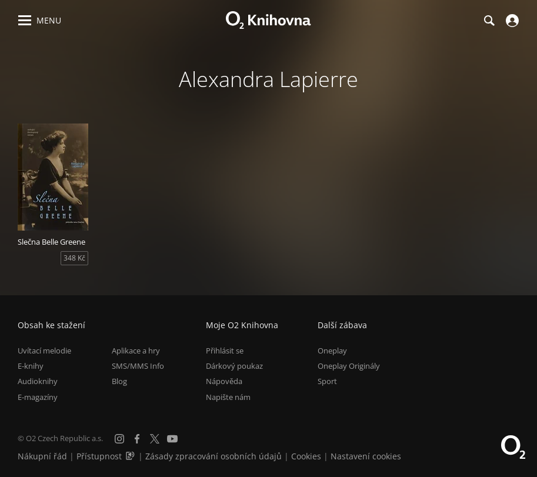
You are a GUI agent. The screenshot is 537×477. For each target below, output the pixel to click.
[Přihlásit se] (511, 20)
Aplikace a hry (136, 350)
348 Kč (74, 258)
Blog (119, 381)
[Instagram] (119, 439)
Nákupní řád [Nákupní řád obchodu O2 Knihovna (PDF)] (42, 456)
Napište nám (228, 397)
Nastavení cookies (366, 456)
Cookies (306, 456)
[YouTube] (172, 439)
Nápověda (224, 381)
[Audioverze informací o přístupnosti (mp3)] (131, 456)
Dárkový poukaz (234, 366)
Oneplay (332, 350)
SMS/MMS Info (138, 366)
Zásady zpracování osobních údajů (213, 456)
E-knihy (31, 366)
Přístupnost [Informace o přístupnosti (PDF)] (99, 456)
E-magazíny (38, 397)
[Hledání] (489, 20)
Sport (327, 381)
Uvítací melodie (44, 350)
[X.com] (155, 439)
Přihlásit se (225, 350)
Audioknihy (38, 381)
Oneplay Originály (349, 366)
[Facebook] (137, 439)
